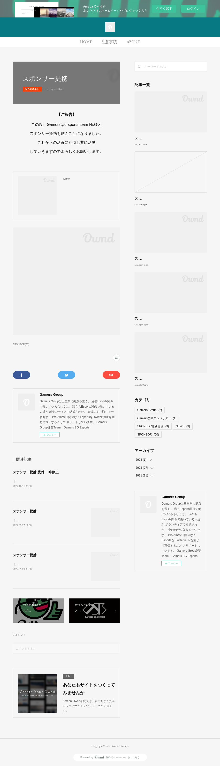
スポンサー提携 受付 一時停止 (36, 472)
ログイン (193, 8)
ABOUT (133, 41)
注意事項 (109, 41)
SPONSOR (32, 89)
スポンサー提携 (25, 511)
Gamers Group (149, 410)
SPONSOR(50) (21, 344)
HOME (86, 41)
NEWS (183, 426)
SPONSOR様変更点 (153, 426)
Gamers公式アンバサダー (156, 418)
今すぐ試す (164, 8)
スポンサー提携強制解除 (156, 138)
